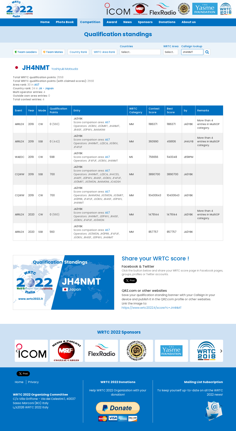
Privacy (33, 382)
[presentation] (16, 351)
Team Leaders (26, 52)
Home (19, 382)
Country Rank (78, 52)
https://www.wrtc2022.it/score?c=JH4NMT (152, 308)
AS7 (36, 84)
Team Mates (53, 52)
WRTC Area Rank (104, 52)
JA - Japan (46, 88)
